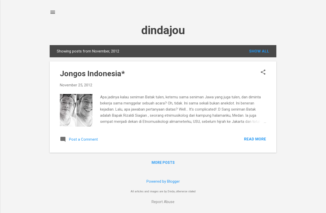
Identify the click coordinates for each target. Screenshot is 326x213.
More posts (163, 163)
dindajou (163, 30)
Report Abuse (163, 201)
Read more (255, 139)
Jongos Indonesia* (92, 73)
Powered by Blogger (163, 181)
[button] (263, 72)
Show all (259, 51)
